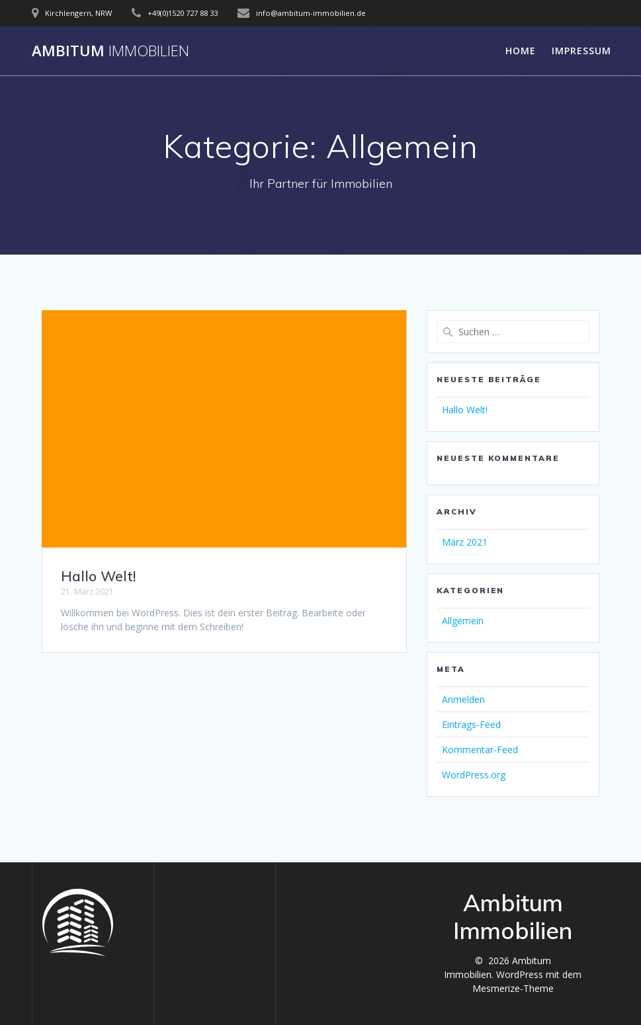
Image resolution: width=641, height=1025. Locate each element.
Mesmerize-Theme (513, 988)
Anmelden (463, 699)
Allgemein (463, 620)
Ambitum (110, 51)
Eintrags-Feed (471, 724)
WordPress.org (473, 774)
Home (520, 50)
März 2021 (465, 542)
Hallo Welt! (98, 576)
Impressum (581, 50)
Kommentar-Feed (480, 749)
